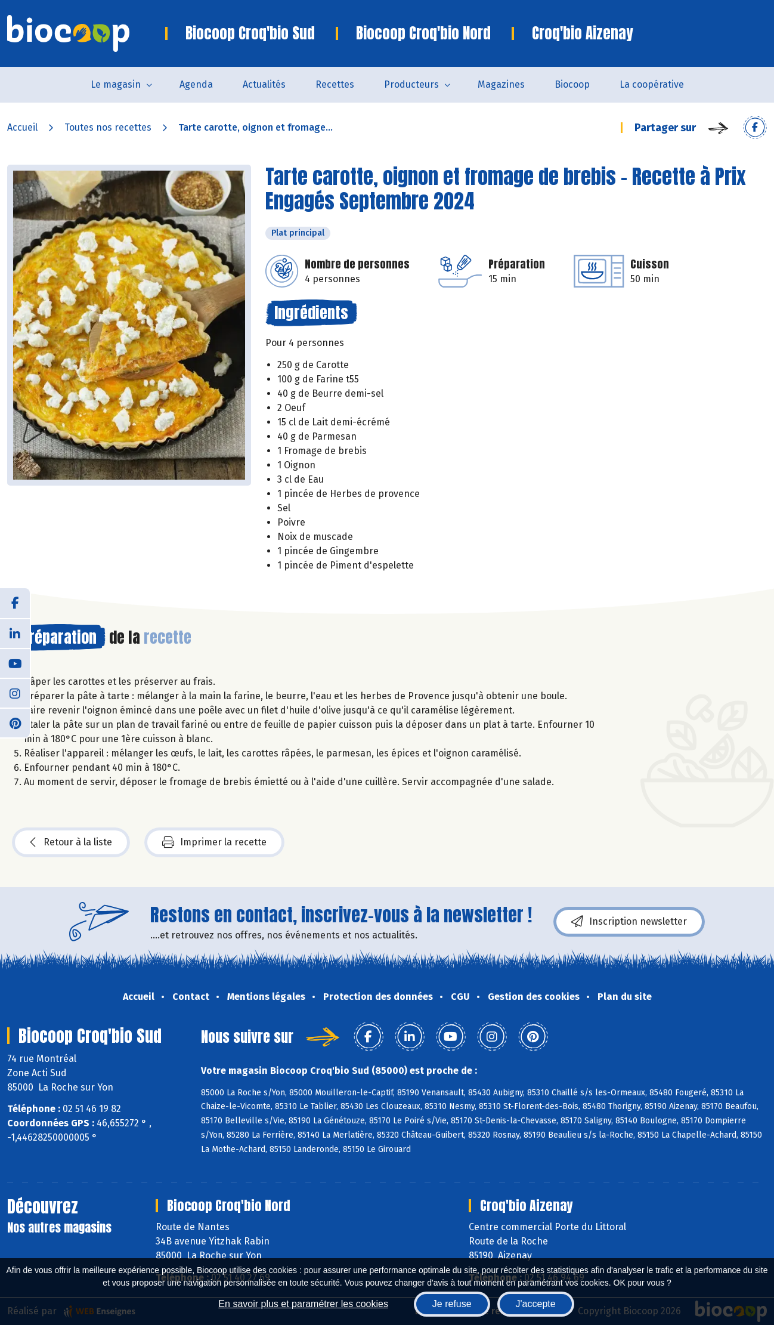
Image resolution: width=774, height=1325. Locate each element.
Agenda (196, 84)
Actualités (264, 84)
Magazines (501, 84)
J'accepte (536, 1304)
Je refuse (452, 1304)
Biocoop (572, 84)
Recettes (334, 84)
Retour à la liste (71, 842)
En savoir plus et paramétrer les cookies (303, 1304)
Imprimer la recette (214, 842)
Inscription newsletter (629, 922)
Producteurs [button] (411, 84)
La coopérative (652, 84)
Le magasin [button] (116, 84)
